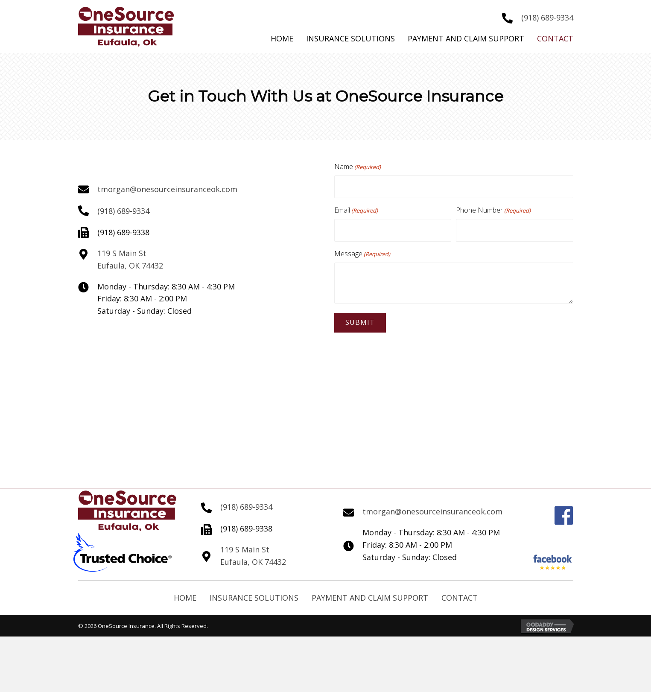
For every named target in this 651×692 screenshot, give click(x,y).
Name (357, 167)
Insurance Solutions (254, 593)
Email (356, 208)
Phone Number (493, 208)
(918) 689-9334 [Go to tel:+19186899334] (547, 17)
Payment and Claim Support (370, 593)
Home (185, 593)
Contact (459, 593)
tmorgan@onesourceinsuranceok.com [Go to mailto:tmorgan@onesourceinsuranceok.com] (167, 187)
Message (362, 249)
